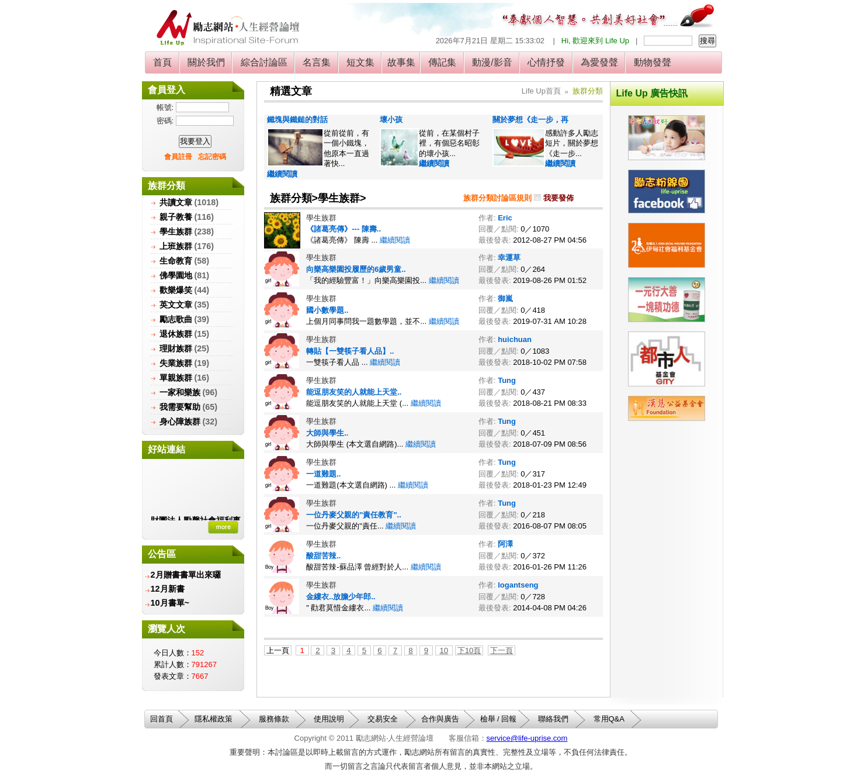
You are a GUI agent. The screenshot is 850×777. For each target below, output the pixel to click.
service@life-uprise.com (527, 738)
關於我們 (206, 62)
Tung (507, 380)
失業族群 (175, 363)
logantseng (518, 585)
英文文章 (175, 304)
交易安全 (382, 718)
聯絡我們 (553, 718)
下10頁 (469, 650)
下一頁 (501, 650)
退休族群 (175, 334)
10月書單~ (170, 602)
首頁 (162, 62)
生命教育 (175, 260)
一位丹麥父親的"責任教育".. (353, 514)
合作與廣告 (440, 718)
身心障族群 (179, 421)
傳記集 (442, 62)
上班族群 (175, 246)
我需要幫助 (179, 407)
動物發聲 (652, 62)
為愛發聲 (599, 62)
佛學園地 (175, 275)
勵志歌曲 (175, 319)
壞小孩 (391, 119)
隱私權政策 (214, 718)
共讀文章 (175, 202)
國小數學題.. (327, 310)
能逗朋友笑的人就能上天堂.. (353, 392)
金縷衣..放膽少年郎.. (340, 596)
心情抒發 (546, 62)
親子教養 (175, 217)
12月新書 (168, 588)
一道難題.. (323, 473)
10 (443, 650)
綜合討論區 (264, 62)
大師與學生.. (327, 433)
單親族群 (175, 377)
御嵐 (505, 298)
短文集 (361, 62)
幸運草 (509, 257)
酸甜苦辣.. (323, 555)
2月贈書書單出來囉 (186, 574)
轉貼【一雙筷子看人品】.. (350, 351)
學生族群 (175, 231)
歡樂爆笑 (175, 290)
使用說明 (329, 718)
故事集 (401, 62)
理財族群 (175, 348)
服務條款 (274, 718)
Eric (505, 217)
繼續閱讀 (282, 174)
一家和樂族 (179, 392)
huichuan (515, 339)
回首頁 (161, 718)
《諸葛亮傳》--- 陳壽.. (343, 229)
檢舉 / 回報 (498, 718)
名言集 (317, 62)
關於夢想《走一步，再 (530, 119)
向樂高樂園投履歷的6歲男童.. (355, 269)
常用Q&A (609, 718)
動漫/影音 (492, 62)
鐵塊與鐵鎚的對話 (297, 119)
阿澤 (505, 544)
